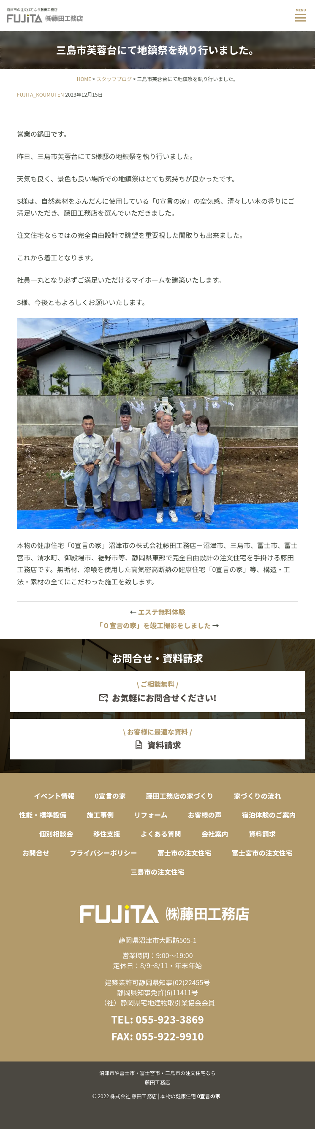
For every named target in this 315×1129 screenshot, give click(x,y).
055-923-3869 (170, 1019)
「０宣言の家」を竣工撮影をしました (157, 625)
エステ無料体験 (157, 612)
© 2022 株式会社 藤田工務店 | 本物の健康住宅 (157, 1083)
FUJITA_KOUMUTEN (40, 94)
